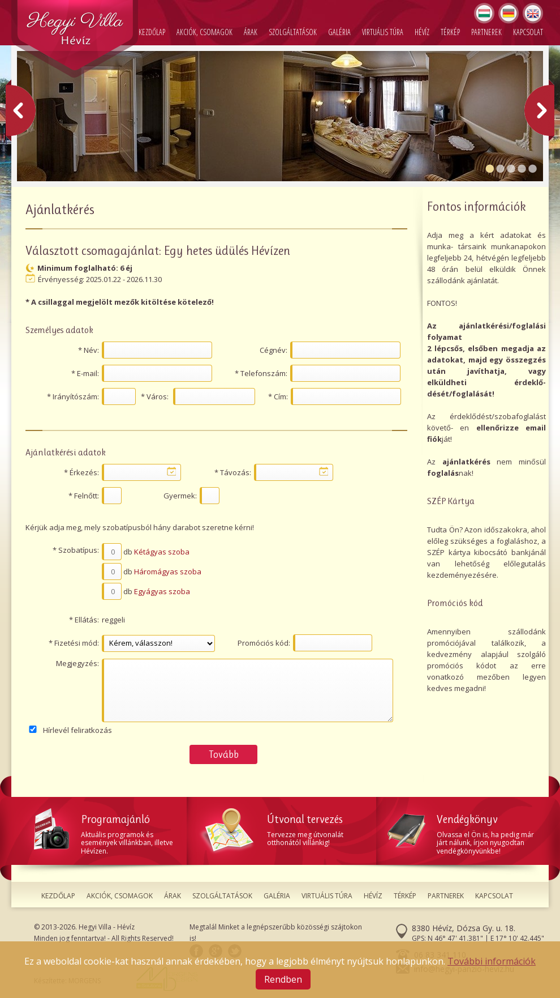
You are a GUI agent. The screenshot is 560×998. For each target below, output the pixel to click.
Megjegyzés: (77, 663)
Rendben (283, 979)
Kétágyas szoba (161, 552)
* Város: (155, 396)
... (171, 471)
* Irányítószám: (73, 396)
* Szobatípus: (76, 550)
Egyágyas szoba (162, 591)
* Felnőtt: (83, 496)
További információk (491, 961)
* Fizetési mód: (74, 643)
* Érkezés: (81, 472)
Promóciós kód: (264, 643)
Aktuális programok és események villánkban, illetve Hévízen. (110, 832)
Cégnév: (273, 350)
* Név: (88, 350)
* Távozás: (232, 472)
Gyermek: (180, 496)
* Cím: (278, 396)
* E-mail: (85, 373)
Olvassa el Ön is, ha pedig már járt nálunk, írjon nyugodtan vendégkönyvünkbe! (463, 832)
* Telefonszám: (261, 373)
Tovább (224, 754)
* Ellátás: (84, 620)
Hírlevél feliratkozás (77, 730)
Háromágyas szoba (167, 571)
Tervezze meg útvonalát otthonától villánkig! (287, 827)
